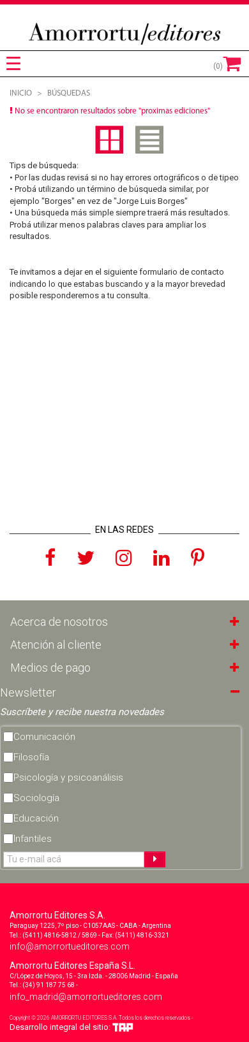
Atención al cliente (56, 644)
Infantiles (32, 838)
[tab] (13, 63)
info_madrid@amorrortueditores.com (86, 997)
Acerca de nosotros (59, 621)
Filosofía (31, 757)
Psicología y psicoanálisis (68, 777)
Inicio (21, 93)
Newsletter (28, 692)
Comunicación (44, 736)
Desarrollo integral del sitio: (71, 1027)
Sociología (36, 798)
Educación (36, 818)
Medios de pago (50, 667)
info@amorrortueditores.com (70, 946)
